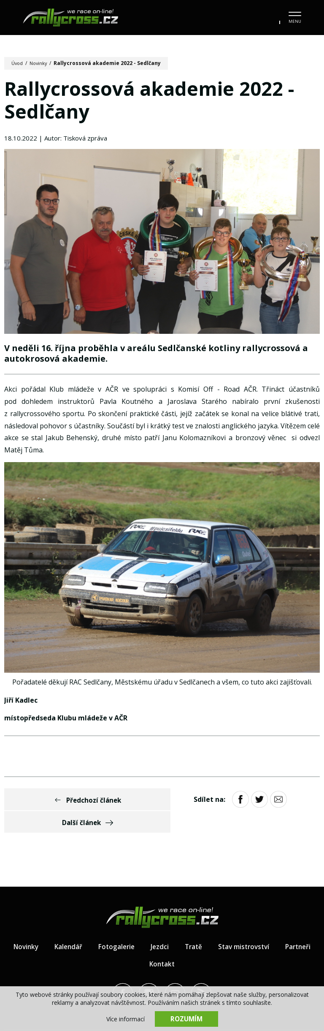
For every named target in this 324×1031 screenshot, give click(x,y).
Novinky (40, 63)
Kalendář (86, 926)
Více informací (125, 1019)
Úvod (17, 63)
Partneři (140, 943)
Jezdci (180, 926)
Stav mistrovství (267, 926)
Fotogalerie (136, 926)
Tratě (215, 926)
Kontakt (183, 943)
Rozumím (186, 1018)
